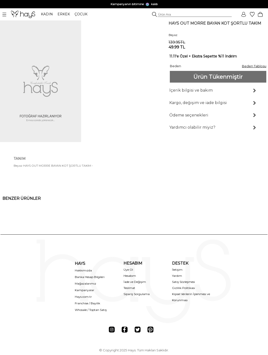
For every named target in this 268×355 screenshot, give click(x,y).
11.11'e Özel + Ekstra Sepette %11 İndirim (203, 56)
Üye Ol (128, 269)
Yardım (177, 276)
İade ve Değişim (135, 282)
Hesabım (130, 276)
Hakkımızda (83, 270)
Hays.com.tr (83, 296)
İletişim (177, 269)
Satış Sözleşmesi (183, 282)
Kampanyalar (84, 290)
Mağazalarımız (85, 283)
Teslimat (129, 288)
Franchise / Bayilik (87, 303)
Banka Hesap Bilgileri (90, 277)
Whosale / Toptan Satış (91, 310)
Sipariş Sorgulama (137, 294)
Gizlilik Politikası (183, 288)
